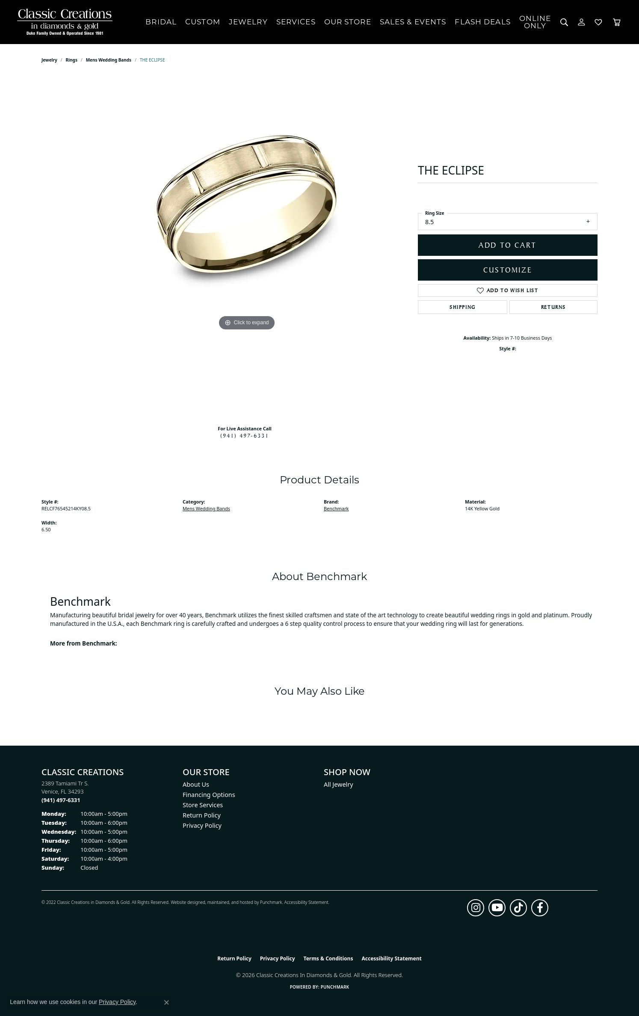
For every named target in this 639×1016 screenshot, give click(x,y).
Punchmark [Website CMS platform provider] (335, 987)
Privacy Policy (202, 825)
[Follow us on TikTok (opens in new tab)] (518, 907)
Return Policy (202, 815)
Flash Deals (482, 22)
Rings (71, 60)
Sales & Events (413, 22)
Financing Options (209, 795)
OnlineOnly (535, 22)
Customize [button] (507, 270)
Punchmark (271, 902)
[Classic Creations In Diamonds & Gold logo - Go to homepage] (62, 22)
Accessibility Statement (306, 902)
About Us (196, 784)
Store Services (203, 805)
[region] (246, 247)
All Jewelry (338, 784)
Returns (553, 307)
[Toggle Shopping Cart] (616, 22)
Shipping (463, 307)
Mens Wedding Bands (109, 60)
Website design (185, 902)
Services (296, 22)
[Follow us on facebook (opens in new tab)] (539, 907)
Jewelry (248, 22)
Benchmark (336, 508)
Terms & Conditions (328, 958)
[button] (564, 22)
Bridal (161, 22)
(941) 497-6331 (244, 435)
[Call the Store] (60, 800)
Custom (202, 22)
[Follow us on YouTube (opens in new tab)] (497, 907)
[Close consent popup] (166, 1002)
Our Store (347, 22)
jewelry (49, 60)
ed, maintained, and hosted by (230, 902)
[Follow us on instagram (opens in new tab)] (475, 907)
